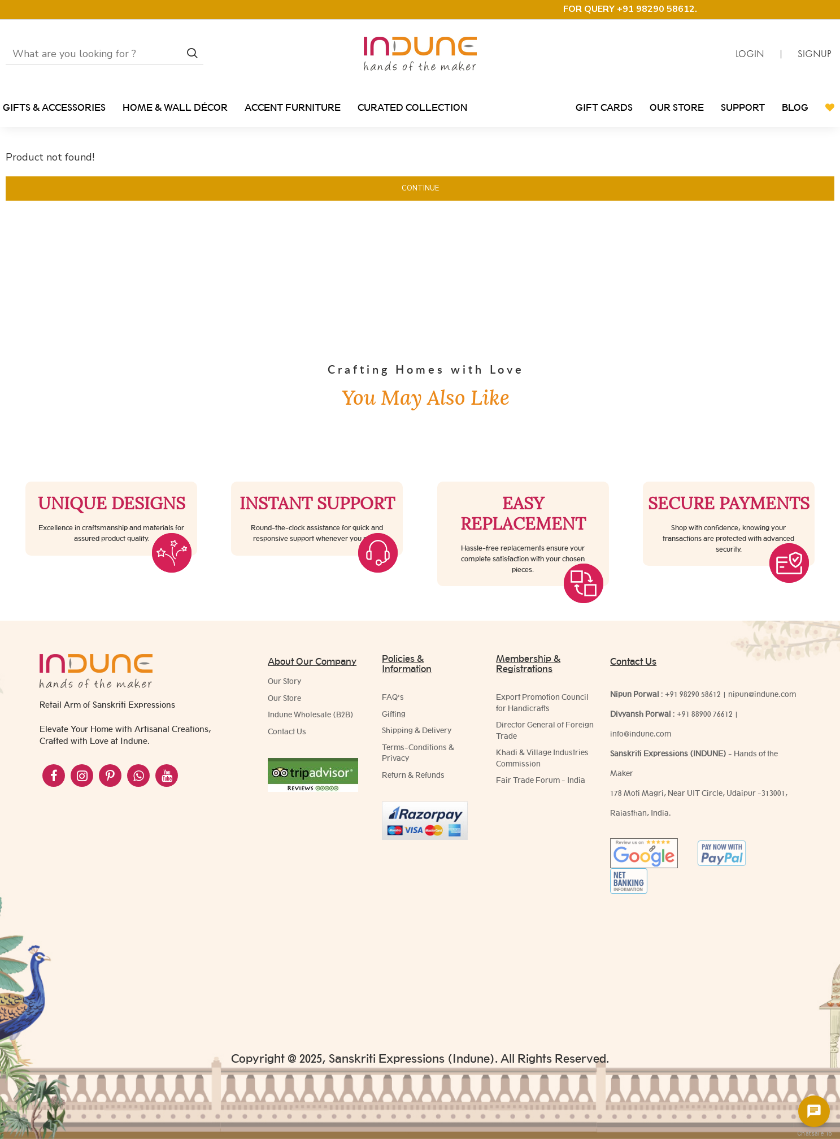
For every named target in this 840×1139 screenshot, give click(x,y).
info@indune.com (640, 733)
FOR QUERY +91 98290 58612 (629, 9)
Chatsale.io (814, 1133)
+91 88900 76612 (705, 713)
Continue (420, 188)
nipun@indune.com (762, 694)
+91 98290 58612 (693, 694)
